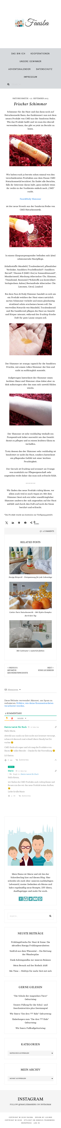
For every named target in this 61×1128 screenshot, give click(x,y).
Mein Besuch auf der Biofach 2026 (30, 965)
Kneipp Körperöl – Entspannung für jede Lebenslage (30, 577)
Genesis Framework (45, 1120)
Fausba (30, 22)
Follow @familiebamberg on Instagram (30, 1105)
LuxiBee (48, 1117)
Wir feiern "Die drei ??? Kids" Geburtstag (30, 1013)
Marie (11, 771)
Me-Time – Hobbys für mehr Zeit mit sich (30, 971)
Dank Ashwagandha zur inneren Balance (30, 960)
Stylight (28, 1120)
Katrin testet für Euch (15, 727)
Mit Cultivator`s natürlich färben (30, 651)
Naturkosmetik (20, 98)
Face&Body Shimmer (30, 199)
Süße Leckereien (46, 670)
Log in (37, 1123)
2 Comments (48, 531)
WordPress (26, 1123)
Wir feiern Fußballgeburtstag (31, 1028)
